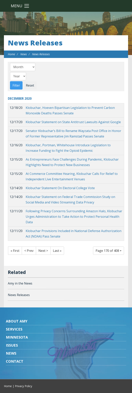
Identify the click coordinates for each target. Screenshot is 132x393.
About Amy (16, 321)
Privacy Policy (23, 386)
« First (15, 250)
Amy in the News (20, 283)
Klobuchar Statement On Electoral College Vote (60, 188)
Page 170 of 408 (108, 250)
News (23, 54)
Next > (43, 250)
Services (14, 329)
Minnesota (17, 337)
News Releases (35, 43)
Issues (12, 345)
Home (11, 54)
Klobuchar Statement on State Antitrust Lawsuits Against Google (73, 122)
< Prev (28, 250)
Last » (57, 250)
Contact (14, 361)
